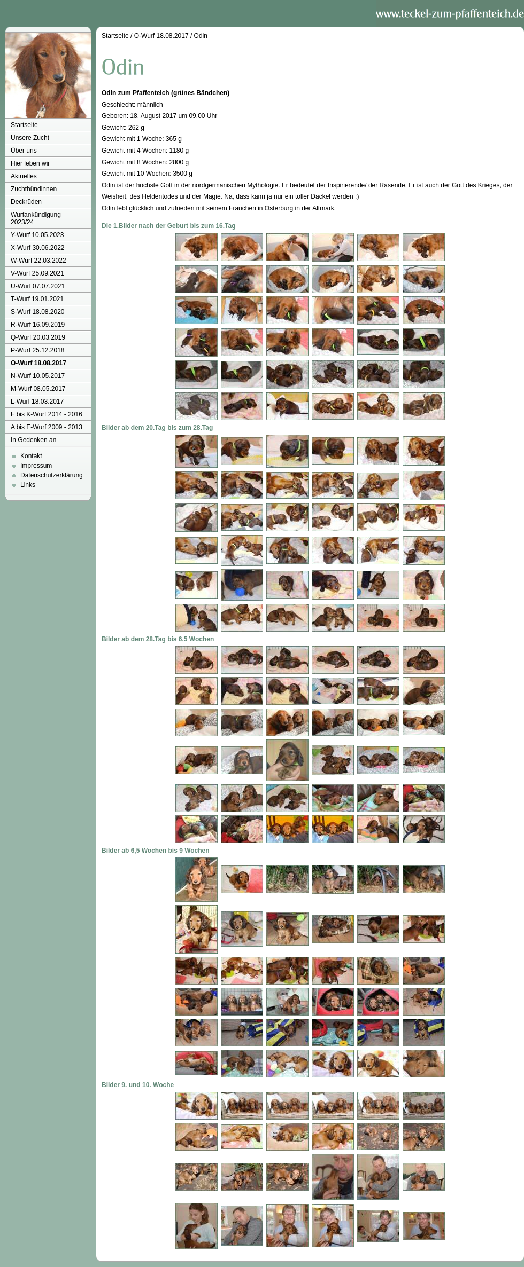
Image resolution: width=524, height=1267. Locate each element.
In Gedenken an (33, 440)
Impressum (36, 465)
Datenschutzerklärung (51, 475)
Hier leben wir (30, 163)
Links (27, 485)
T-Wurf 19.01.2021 (37, 299)
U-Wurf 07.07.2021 (38, 286)
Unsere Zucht (30, 137)
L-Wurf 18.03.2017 (37, 401)
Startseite (24, 125)
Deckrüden (26, 202)
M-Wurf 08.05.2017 (38, 388)
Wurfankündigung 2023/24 (36, 218)
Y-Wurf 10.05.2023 (37, 235)
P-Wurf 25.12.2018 (38, 350)
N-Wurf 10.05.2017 (38, 376)
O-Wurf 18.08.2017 (38, 363)
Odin (200, 36)
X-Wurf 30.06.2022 (38, 247)
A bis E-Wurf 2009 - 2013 (46, 427)
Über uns (24, 150)
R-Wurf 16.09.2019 (38, 324)
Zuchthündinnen (34, 189)
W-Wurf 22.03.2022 (38, 260)
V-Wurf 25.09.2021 (37, 273)
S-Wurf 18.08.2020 (38, 312)
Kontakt (31, 456)
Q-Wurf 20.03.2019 (38, 337)
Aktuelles (24, 176)
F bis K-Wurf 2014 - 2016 (46, 414)
